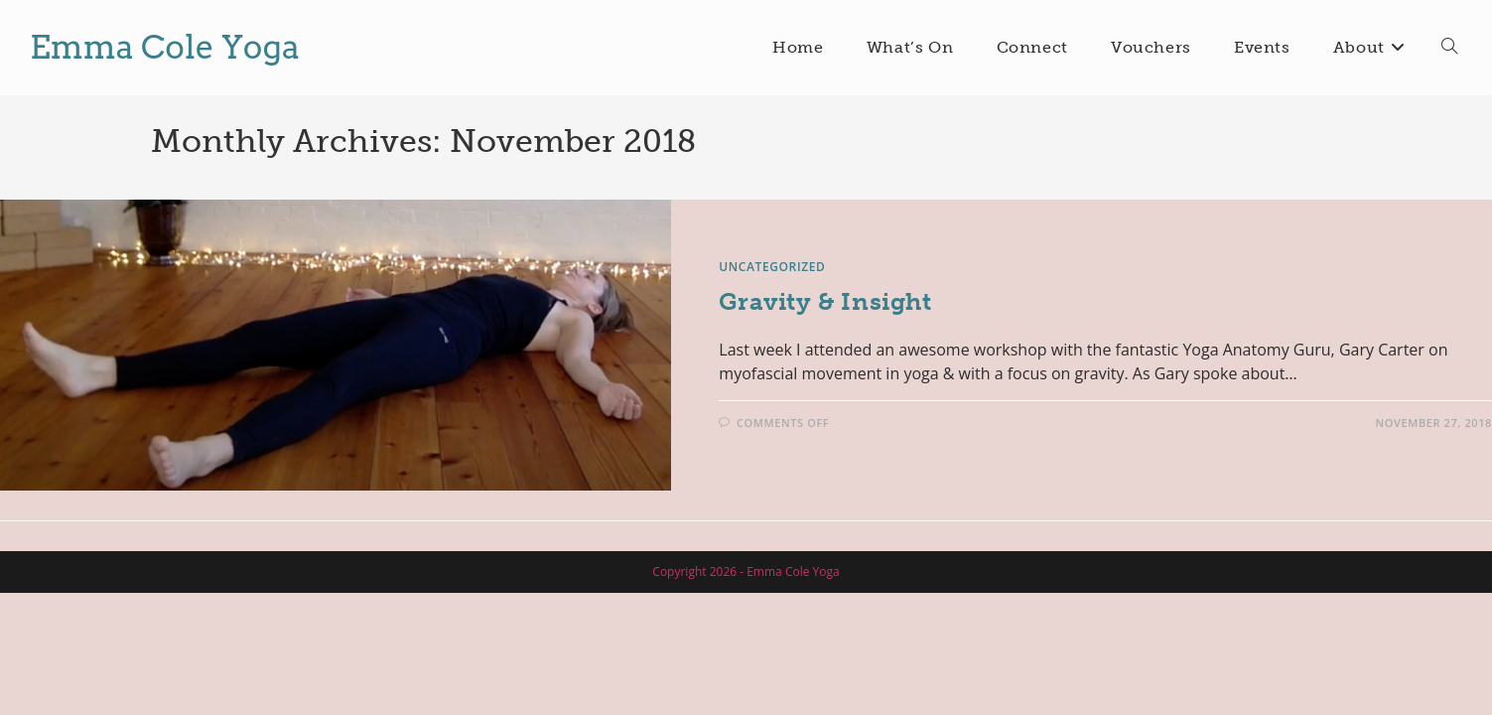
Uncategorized (772, 266)
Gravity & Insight (825, 301)
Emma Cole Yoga (165, 47)
